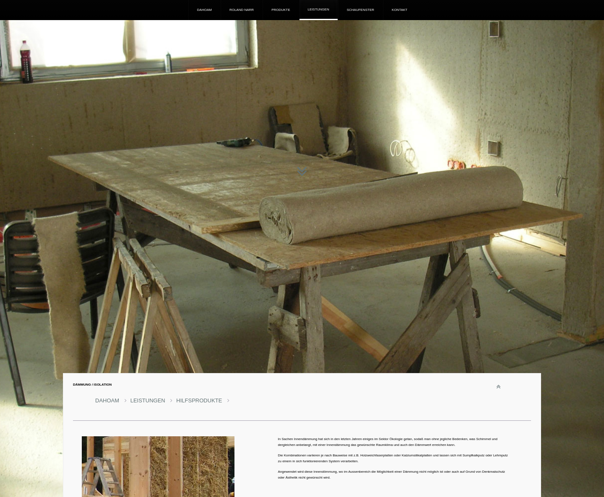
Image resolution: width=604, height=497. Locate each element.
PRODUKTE (280, 10)
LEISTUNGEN (318, 9)
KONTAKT (399, 10)
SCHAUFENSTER (360, 10)
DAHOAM (204, 10)
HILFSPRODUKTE (202, 400)
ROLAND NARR (241, 10)
